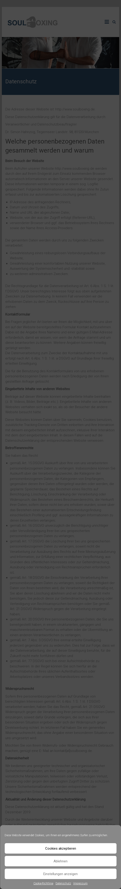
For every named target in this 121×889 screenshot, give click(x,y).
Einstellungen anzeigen (60, 874)
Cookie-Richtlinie (43, 883)
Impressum (80, 883)
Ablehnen (60, 861)
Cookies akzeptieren (60, 848)
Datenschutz (63, 883)
